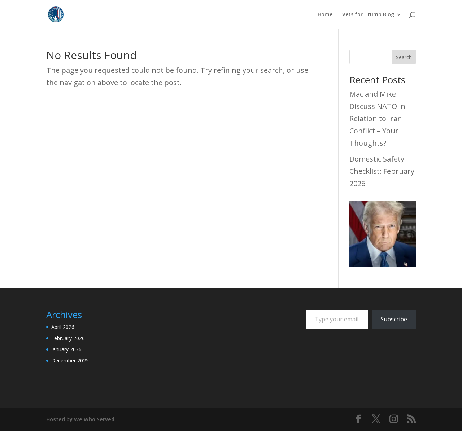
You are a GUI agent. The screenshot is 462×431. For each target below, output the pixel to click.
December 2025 (70, 360)
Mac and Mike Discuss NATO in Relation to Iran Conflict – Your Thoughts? (377, 118)
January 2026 (66, 349)
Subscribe (393, 319)
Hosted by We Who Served (80, 419)
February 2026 (68, 338)
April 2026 (62, 327)
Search (404, 57)
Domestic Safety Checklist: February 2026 (381, 171)
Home (325, 15)
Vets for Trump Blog (368, 15)
